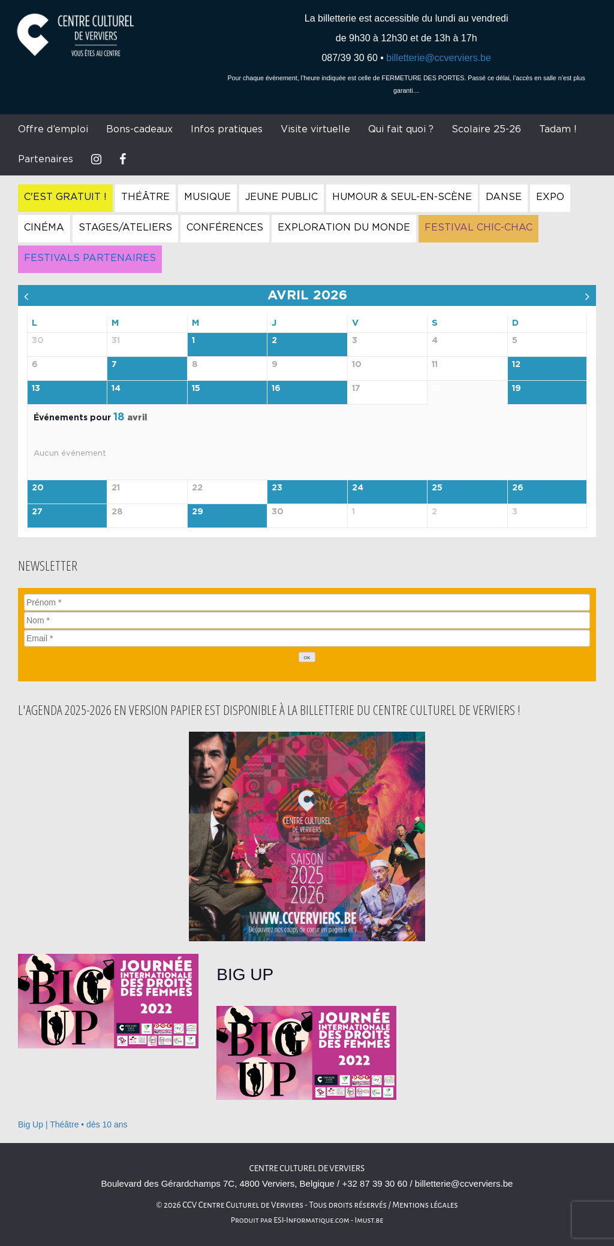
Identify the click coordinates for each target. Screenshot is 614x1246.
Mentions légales (425, 1204)
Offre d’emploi (53, 129)
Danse (504, 197)
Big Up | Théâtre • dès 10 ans (73, 1124)
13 (36, 388)
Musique (207, 197)
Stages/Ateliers (125, 227)
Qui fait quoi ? (401, 129)
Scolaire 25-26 (486, 129)
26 (517, 488)
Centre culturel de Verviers (307, 1168)
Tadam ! (558, 129)
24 (357, 488)
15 (196, 388)
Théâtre (145, 197)
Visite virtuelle (315, 129)
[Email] (307, 638)
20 (38, 488)
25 (437, 488)
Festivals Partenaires (90, 258)
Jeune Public (281, 197)
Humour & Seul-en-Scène (402, 197)
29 (197, 512)
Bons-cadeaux (139, 129)
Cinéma (44, 227)
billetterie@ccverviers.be (438, 58)
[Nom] (307, 620)
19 (516, 388)
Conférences (224, 227)
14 (116, 388)
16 (276, 388)
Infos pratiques (227, 129)
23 (277, 488)
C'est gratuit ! (65, 197)
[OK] (307, 657)
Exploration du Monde (344, 227)
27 (37, 512)
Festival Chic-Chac (478, 227)
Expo (550, 197)
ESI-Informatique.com (311, 1220)
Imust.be (369, 1220)
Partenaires (45, 159)
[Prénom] (307, 602)
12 (516, 364)
